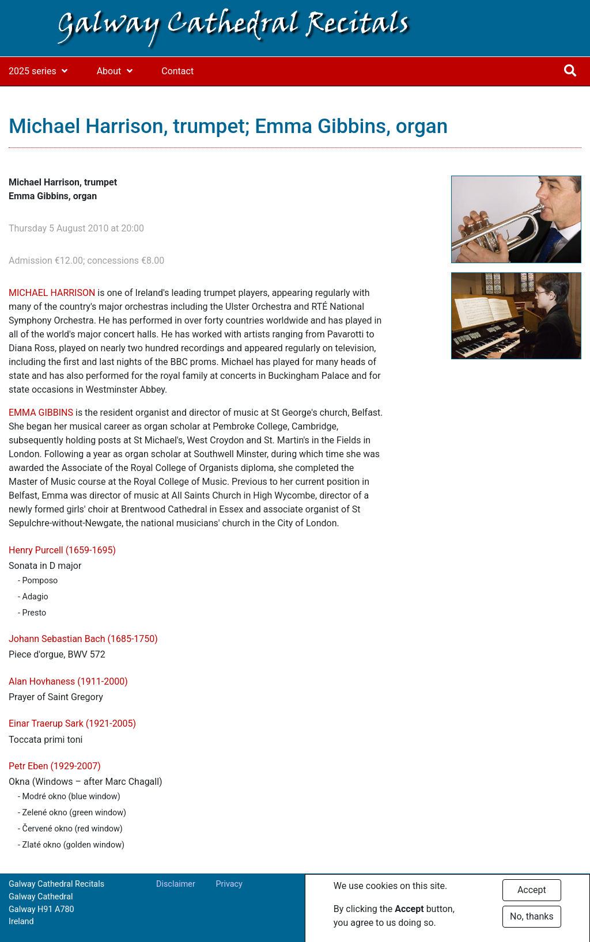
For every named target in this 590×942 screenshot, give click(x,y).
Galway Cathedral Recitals (233, 25)
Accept (531, 893)
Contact (177, 71)
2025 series (32, 71)
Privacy (229, 884)
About (109, 71)
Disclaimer (175, 884)
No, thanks (532, 920)
